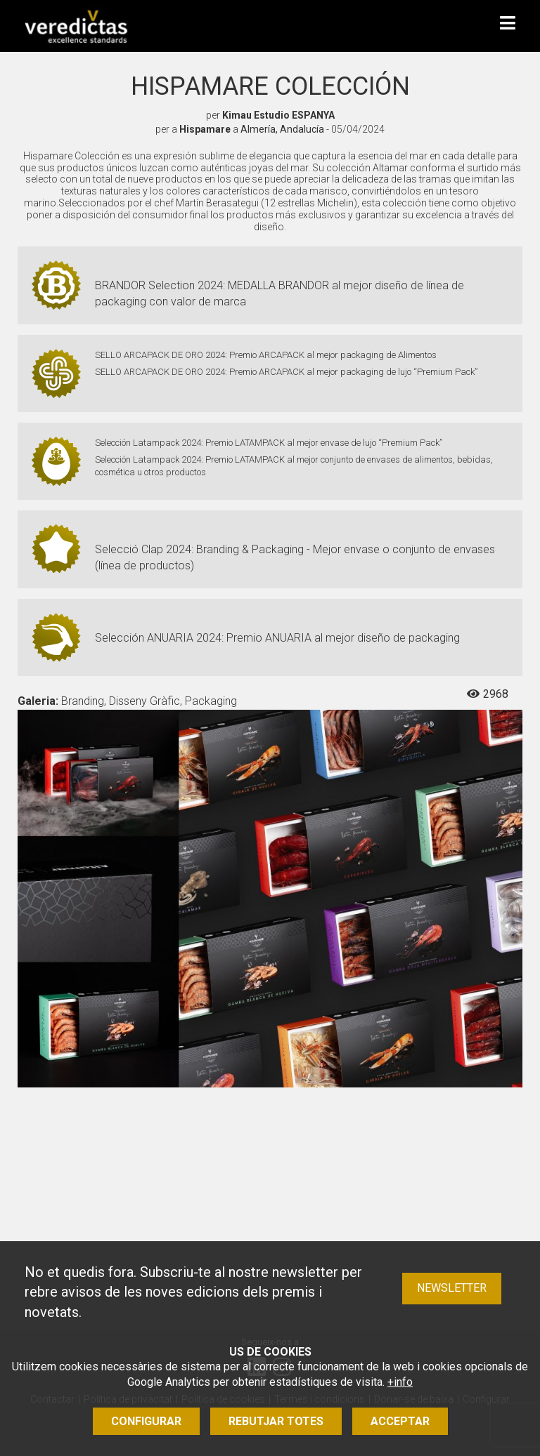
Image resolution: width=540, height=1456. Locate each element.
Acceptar (400, 1421)
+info (400, 1382)
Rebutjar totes (276, 1421)
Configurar (146, 1421)
